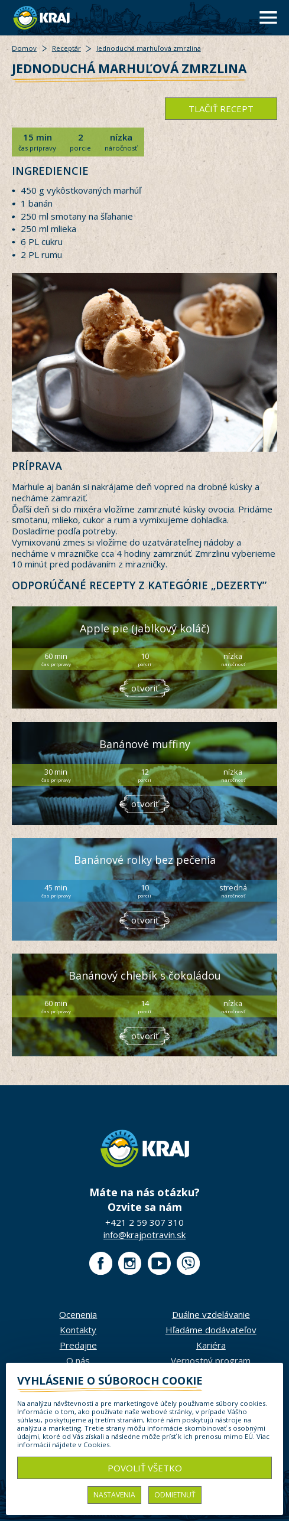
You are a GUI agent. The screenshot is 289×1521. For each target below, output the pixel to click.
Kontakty (78, 1330)
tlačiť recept (221, 109)
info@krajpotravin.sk (144, 1235)
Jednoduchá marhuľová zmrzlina (148, 48)
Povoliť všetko (145, 1468)
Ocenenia (78, 1314)
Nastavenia (114, 1495)
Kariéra (211, 1345)
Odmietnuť (175, 1495)
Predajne (78, 1345)
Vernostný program (211, 1360)
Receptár (66, 48)
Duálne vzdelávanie (211, 1314)
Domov (24, 48)
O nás (78, 1360)
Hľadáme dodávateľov (210, 1330)
